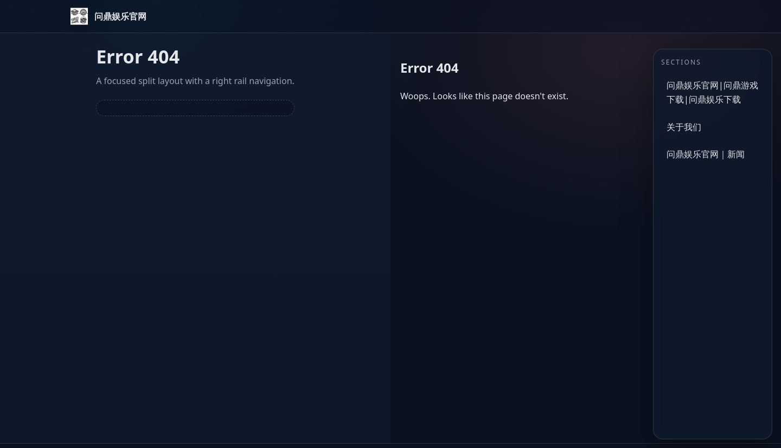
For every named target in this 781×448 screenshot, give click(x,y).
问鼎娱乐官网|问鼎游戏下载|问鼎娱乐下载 (712, 92)
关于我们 (684, 127)
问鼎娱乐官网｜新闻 (706, 154)
